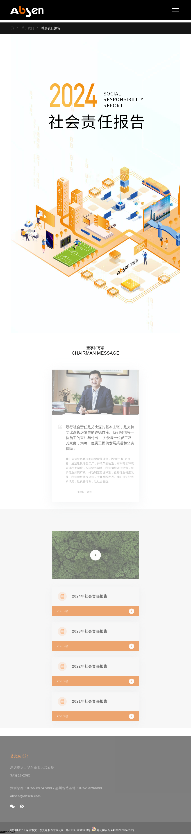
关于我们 (25, 28)
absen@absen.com (25, 800)
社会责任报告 (48, 28)
